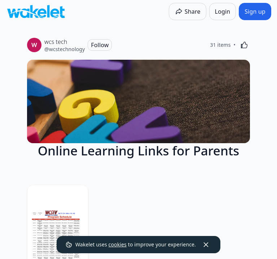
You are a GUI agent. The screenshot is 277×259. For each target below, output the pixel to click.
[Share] (187, 11)
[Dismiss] (206, 244)
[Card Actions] (238, 197)
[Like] (244, 45)
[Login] (222, 11)
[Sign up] (255, 11)
